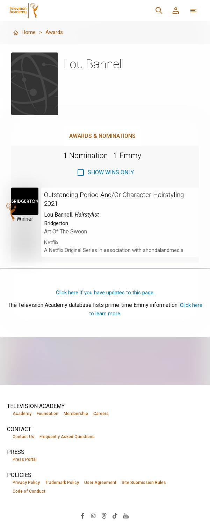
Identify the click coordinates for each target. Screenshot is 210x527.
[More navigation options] (193, 10)
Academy (22, 413)
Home (24, 32)
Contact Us (23, 436)
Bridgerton (57, 222)
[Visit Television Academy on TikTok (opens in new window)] (115, 516)
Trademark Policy (62, 482)
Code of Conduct (29, 492)
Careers (101, 413)
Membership (76, 413)
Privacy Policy (26, 482)
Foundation (47, 413)
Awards (55, 32)
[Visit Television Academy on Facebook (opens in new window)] (82, 516)
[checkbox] (105, 172)
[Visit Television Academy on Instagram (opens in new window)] (93, 516)
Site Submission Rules (144, 482)
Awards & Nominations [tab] (102, 136)
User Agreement (100, 482)
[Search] (159, 10)
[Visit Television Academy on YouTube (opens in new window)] (125, 516)
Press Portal (25, 459)
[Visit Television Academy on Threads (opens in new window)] (104, 516)
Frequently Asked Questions (67, 436)
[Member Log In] (175, 10)
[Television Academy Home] (62, 10)
